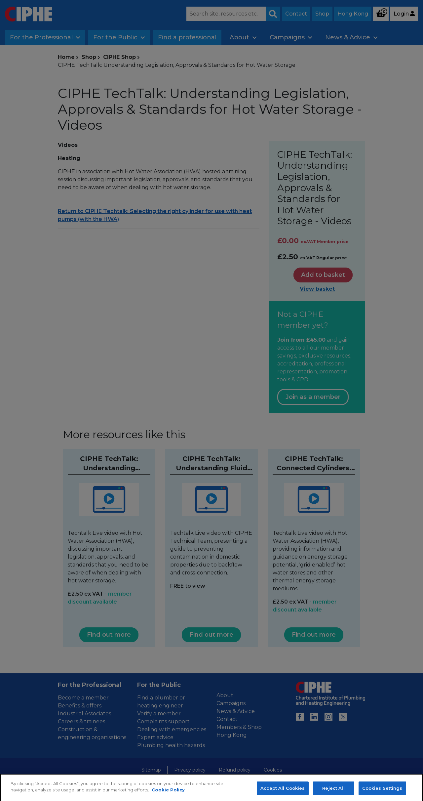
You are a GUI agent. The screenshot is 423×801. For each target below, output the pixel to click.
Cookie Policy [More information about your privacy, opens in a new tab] (168, 798)
